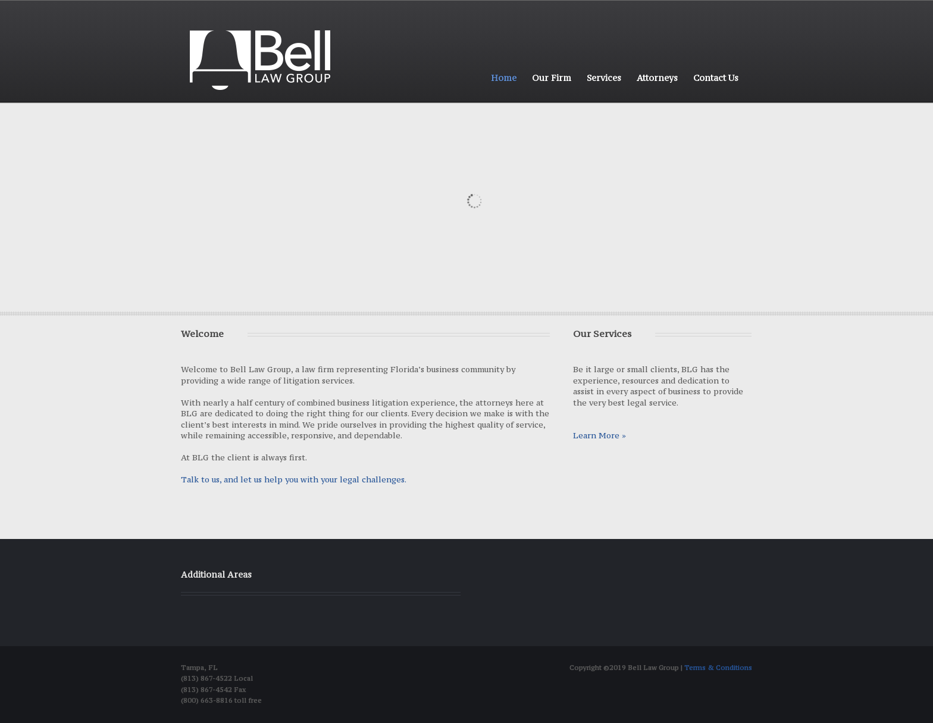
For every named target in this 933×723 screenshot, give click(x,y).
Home (503, 77)
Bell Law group (260, 60)
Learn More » (599, 435)
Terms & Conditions (718, 667)
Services (604, 77)
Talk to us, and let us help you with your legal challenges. (293, 479)
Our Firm (551, 77)
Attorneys (657, 77)
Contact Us (715, 77)
